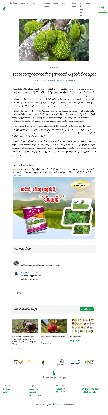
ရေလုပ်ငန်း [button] (35, 4)
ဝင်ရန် (101, 7)
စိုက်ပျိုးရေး (7, 389)
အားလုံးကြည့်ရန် (86, 309)
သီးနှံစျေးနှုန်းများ (81, 9)
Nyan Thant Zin (60, 81)
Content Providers (91, 389)
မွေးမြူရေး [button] (24, 4)
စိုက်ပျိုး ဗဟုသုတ (54, 67)
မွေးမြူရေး (6, 392)
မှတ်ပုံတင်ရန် (103, 11)
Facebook (60, 389)
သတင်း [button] (55, 4)
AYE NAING (24, 262)
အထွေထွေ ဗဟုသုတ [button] (46, 6)
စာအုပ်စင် (65, 3)
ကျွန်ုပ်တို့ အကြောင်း (89, 392)
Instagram (60, 392)
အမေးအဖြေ (74, 4)
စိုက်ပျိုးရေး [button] (14, 4)
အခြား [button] (88, 4)
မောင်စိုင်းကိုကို (24, 273)
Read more (17, 176)
